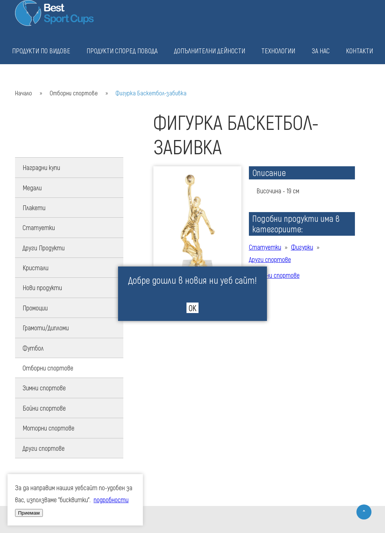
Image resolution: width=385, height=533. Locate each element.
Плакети (34, 207)
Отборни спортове (74, 92)
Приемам (29, 513)
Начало (23, 92)
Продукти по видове (41, 51)
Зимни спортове (44, 388)
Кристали (36, 267)
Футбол (33, 348)
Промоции (35, 308)
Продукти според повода (122, 51)
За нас (321, 51)
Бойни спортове (44, 408)
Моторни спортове (48, 428)
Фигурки (302, 247)
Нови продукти (42, 287)
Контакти (359, 51)
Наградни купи (41, 167)
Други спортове (44, 448)
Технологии (278, 51)
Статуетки (39, 227)
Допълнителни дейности (209, 51)
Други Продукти (44, 248)
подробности (111, 499)
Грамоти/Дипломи (46, 328)
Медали (32, 188)
